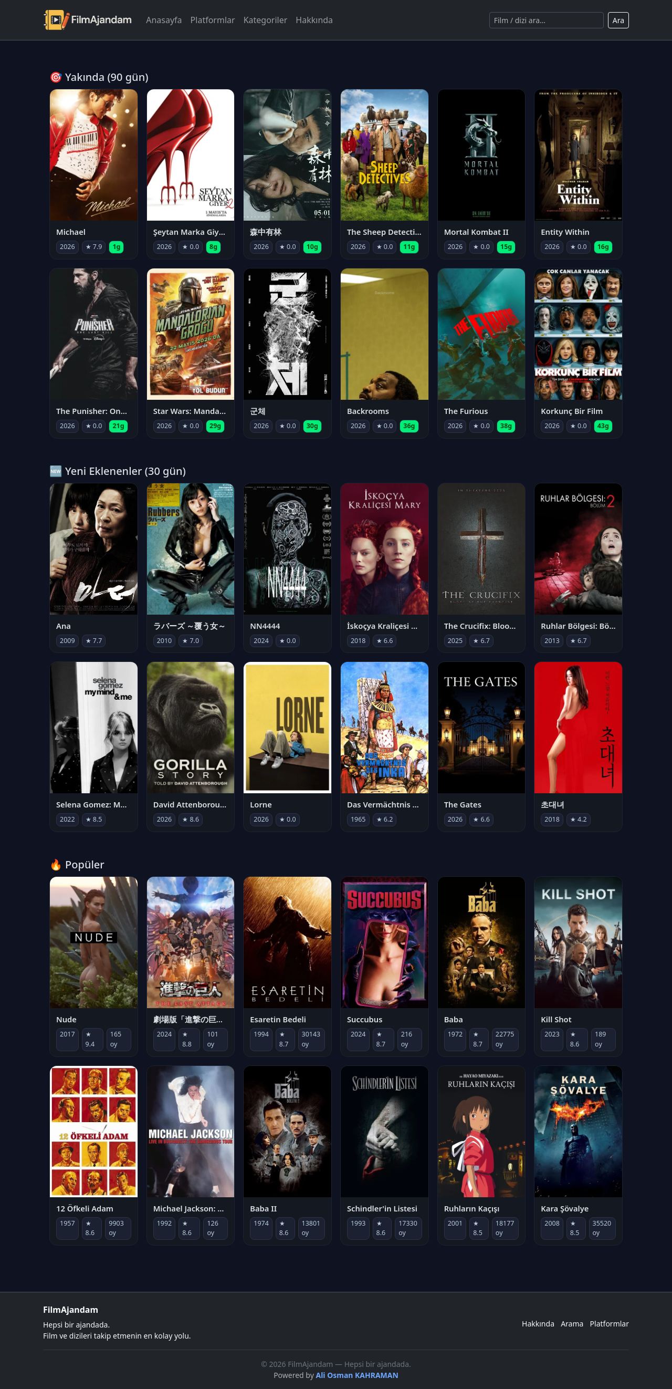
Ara (618, 20)
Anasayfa (164, 20)
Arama (572, 1324)
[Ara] (546, 20)
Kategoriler (266, 20)
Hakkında (314, 20)
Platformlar (213, 20)
